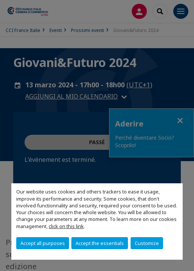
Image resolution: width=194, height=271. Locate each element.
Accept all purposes (42, 243)
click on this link (66, 226)
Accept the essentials (99, 243)
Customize (147, 243)
